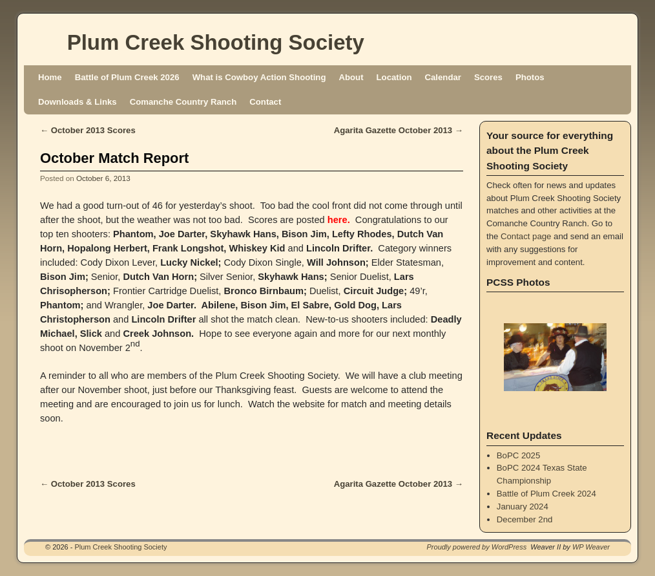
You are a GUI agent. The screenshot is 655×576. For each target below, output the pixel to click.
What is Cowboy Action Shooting (259, 77)
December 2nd (525, 519)
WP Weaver (591, 547)
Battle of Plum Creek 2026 (127, 77)
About (350, 77)
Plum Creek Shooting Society (215, 42)
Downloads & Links (77, 102)
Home (50, 77)
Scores (488, 77)
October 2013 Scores (88, 130)
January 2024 (522, 506)
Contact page (526, 236)
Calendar (443, 77)
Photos (530, 77)
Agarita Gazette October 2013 (398, 130)
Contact (265, 102)
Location (394, 77)
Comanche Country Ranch (183, 102)
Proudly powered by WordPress (477, 547)
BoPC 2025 (518, 455)
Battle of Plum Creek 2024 (546, 493)
